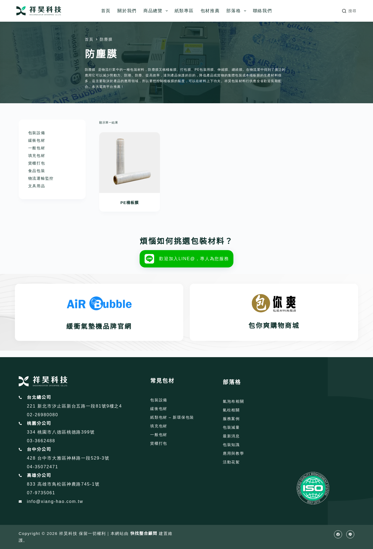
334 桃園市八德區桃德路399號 (61, 432)
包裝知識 (231, 445)
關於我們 (127, 10)
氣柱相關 (231, 410)
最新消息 (231, 436)
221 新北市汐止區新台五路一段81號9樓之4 (74, 406)
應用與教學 (233, 453)
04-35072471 (42, 466)
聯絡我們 (262, 10)
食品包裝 (36, 171)
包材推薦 (210, 10)
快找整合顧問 (143, 533)
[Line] (350, 534)
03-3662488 (41, 440)
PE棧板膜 (129, 203)
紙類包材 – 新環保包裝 (172, 417)
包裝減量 (231, 427)
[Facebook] (338, 534)
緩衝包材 (36, 140)
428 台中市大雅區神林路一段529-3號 (68, 458)
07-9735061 (41, 492)
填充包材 (36, 155)
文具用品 (36, 186)
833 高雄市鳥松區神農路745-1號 (63, 484)
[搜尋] (349, 11)
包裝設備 (36, 133)
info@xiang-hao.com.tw (55, 501)
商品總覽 (156, 11)
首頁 (106, 10)
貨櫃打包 (36, 163)
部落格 (237, 11)
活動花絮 (231, 462)
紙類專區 (184, 10)
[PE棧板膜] (129, 162)
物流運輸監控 (41, 178)
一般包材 (36, 148)
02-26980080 (42, 414)
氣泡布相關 (233, 401)
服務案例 (231, 418)
